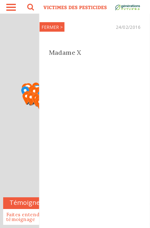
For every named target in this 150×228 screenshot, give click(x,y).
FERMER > (36, 27)
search (30, 8)
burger (11, 7)
